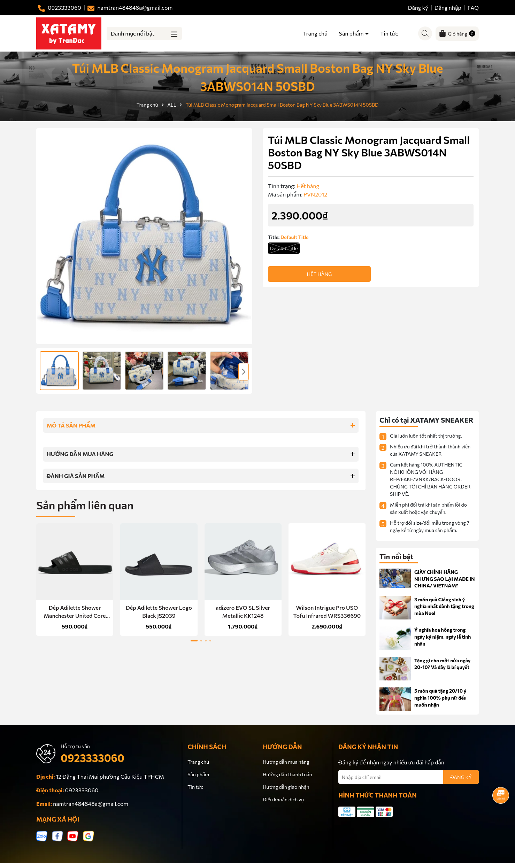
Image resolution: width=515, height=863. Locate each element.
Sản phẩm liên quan (84, 505)
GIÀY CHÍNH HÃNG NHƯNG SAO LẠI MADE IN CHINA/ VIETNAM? (444, 578)
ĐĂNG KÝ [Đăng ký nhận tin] (461, 777)
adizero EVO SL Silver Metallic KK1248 (243, 611)
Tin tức (389, 33)
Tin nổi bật (396, 556)
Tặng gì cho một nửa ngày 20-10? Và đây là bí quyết (442, 663)
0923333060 (92, 757)
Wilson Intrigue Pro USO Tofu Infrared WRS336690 (327, 611)
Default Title (283, 248)
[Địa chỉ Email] (408, 777)
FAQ (473, 7)
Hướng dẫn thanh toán (287, 774)
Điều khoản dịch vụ (283, 799)
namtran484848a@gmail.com (90, 803)
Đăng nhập (448, 7)
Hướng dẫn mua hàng (286, 762)
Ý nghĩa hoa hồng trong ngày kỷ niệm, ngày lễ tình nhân (442, 636)
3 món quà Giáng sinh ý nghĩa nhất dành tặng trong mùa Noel (444, 606)
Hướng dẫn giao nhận (286, 787)
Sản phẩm (352, 33)
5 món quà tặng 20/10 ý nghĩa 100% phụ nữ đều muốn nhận (440, 697)
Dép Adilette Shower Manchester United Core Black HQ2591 (75, 611)
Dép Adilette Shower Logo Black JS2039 (159, 611)
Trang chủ (315, 33)
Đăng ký (418, 7)
